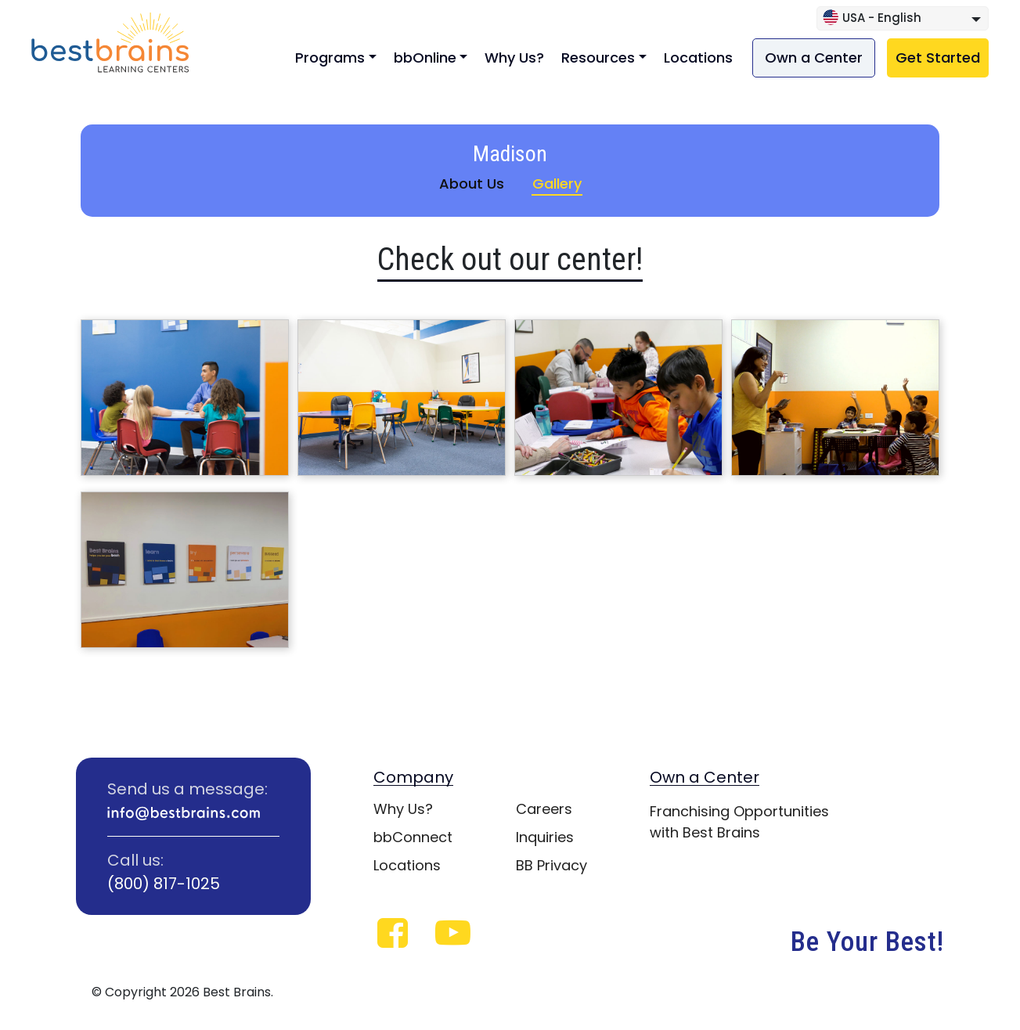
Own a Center (814, 57)
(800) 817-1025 (163, 884)
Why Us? (514, 57)
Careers (544, 809)
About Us (471, 183)
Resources (598, 57)
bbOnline (425, 57)
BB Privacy (551, 865)
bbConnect (412, 837)
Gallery (557, 183)
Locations (698, 57)
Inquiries (545, 837)
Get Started (938, 57)
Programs (330, 57)
